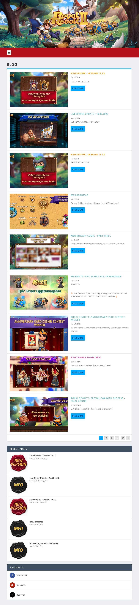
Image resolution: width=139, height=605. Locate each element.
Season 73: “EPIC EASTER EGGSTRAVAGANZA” (96, 276)
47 (123, 438)
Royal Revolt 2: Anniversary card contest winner (98, 318)
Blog (42, 481)
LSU (46, 481)
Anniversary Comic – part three (91, 235)
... (117, 438)
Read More (77, 88)
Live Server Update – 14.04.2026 (89, 113)
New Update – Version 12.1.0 (88, 154)
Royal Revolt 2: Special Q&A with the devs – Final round (98, 400)
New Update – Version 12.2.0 (88, 73)
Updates (44, 458)
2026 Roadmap (79, 195)
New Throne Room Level (86, 357)
